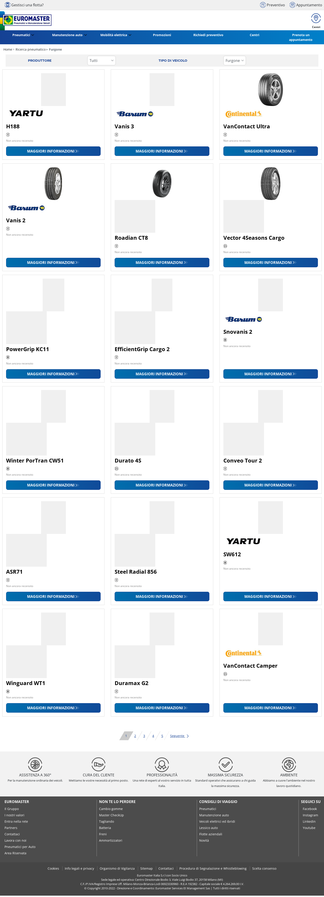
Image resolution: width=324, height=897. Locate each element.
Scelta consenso (264, 870)
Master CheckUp (111, 816)
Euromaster (17, 803)
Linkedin (309, 823)
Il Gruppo (12, 810)
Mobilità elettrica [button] (113, 36)
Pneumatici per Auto (20, 848)
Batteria (105, 829)
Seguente (179, 737)
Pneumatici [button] (21, 36)
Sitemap (147, 870)
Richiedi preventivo (208, 36)
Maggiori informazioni (50, 152)
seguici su (311, 803)
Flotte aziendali (210, 835)
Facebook (310, 810)
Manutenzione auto (214, 816)
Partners (11, 829)
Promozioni (162, 36)
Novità (204, 842)
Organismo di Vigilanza (118, 870)
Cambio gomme (111, 810)
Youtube (309, 829)
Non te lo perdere (117, 803)
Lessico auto (208, 829)
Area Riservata (15, 854)
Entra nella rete (16, 823)
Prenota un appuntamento (300, 38)
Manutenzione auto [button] (67, 36)
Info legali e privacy (80, 870)
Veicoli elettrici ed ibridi (217, 823)
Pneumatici (207, 810)
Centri (254, 36)
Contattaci (12, 835)
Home (7, 51)
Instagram (310, 816)
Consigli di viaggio (218, 803)
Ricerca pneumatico (30, 51)
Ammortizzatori (110, 842)
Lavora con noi (15, 842)
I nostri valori (14, 816)
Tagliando (106, 823)
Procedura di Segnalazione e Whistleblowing (213, 870)
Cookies (54, 870)
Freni (103, 835)
